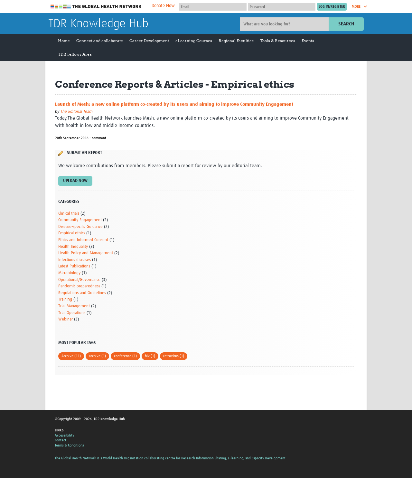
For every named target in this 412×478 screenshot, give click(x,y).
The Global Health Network (96, 6)
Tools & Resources (277, 40)
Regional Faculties (236, 40)
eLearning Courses (193, 40)
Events (308, 40)
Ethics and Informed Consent (83, 240)
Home (64, 40)
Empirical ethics (71, 233)
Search (346, 24)
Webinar (65, 319)
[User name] (213, 7)
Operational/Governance (79, 280)
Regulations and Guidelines (82, 293)
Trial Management (74, 306)
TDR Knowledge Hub (98, 24)
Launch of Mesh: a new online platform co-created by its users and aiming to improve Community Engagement (174, 104)
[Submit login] (332, 7)
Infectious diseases (74, 260)
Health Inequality (73, 247)
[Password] (281, 7)
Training (65, 299)
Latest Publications (74, 266)
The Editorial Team (77, 112)
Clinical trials (68, 214)
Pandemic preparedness (79, 286)
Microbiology (69, 273)
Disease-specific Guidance (80, 227)
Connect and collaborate (99, 40)
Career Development (149, 40)
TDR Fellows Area (75, 54)
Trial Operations (71, 313)
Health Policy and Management (85, 253)
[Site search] (285, 24)
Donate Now (163, 6)
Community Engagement (80, 220)
